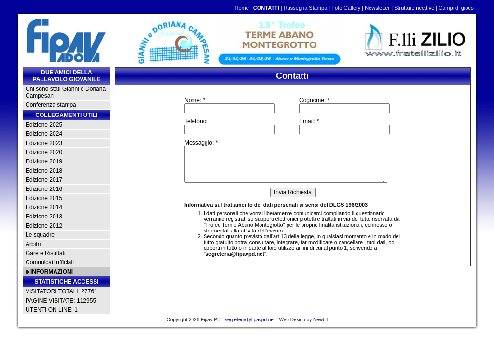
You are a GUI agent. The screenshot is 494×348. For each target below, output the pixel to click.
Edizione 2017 (44, 179)
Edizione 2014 (44, 207)
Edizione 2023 (44, 143)
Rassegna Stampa (306, 8)
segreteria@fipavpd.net (235, 254)
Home (241, 8)
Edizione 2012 (44, 225)
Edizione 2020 (44, 152)
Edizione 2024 (44, 133)
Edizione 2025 (44, 124)
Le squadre (40, 235)
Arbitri (33, 244)
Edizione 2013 (44, 216)
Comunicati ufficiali (50, 262)
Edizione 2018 (44, 170)
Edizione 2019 (44, 161)
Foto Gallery (345, 8)
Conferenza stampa (51, 105)
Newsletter (377, 8)
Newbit (320, 319)
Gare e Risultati (46, 253)
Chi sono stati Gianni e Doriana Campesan (66, 92)
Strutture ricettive (414, 8)
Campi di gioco (456, 8)
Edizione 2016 (44, 189)
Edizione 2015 (44, 198)
